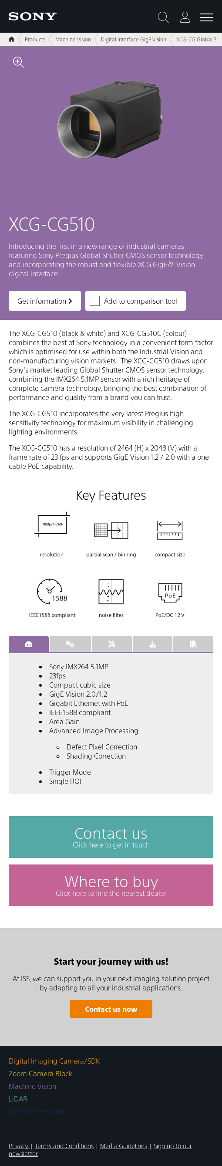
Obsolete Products (37, 1111)
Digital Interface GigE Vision (133, 39)
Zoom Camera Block (40, 1073)
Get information (44, 300)
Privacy (19, 1145)
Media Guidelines (123, 1145)
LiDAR (18, 1098)
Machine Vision (73, 39)
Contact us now (111, 1008)
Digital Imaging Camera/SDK (54, 1060)
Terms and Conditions (64, 1145)
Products (35, 39)
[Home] (11, 39)
